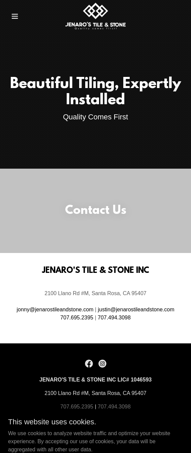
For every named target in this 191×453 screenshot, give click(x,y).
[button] (21, 16)
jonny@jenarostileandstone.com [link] (55, 309)
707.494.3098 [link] (114, 317)
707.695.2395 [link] (76, 317)
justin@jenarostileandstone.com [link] (136, 309)
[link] (95, 16)
